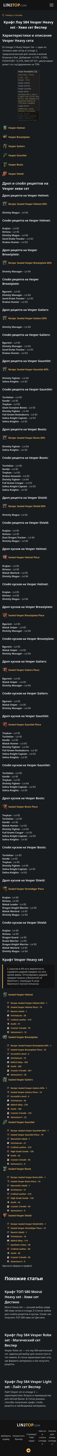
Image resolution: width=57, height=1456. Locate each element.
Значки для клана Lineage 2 (52, 1437)
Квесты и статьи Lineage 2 (42, 1437)
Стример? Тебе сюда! (31, 1437)
